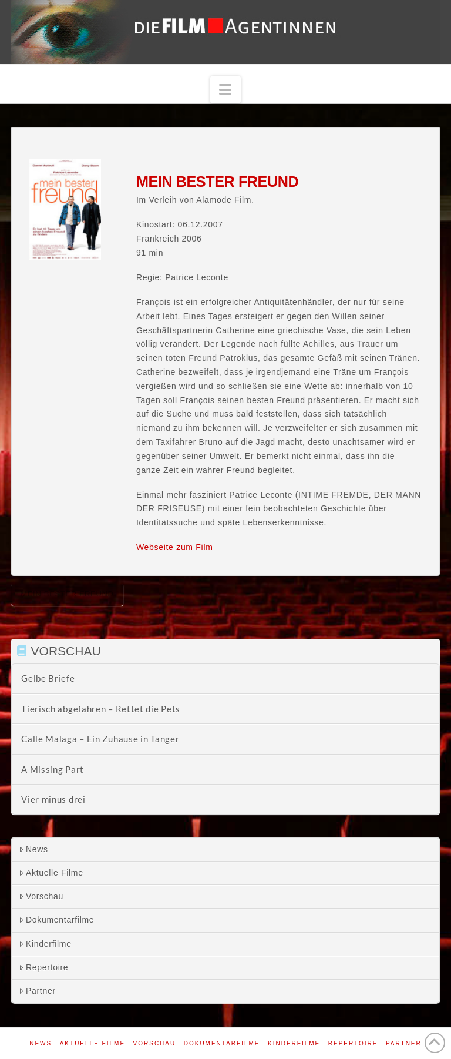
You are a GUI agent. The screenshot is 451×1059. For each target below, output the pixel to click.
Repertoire (43, 967)
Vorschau (41, 896)
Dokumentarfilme (56, 919)
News (33, 849)
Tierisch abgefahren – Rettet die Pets (100, 708)
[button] (225, 89)
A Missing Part (52, 769)
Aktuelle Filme (51, 872)
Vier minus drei (53, 799)
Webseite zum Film (174, 547)
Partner (37, 991)
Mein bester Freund (67, 593)
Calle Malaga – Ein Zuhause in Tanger (100, 738)
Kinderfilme (45, 944)
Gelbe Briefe (48, 678)
